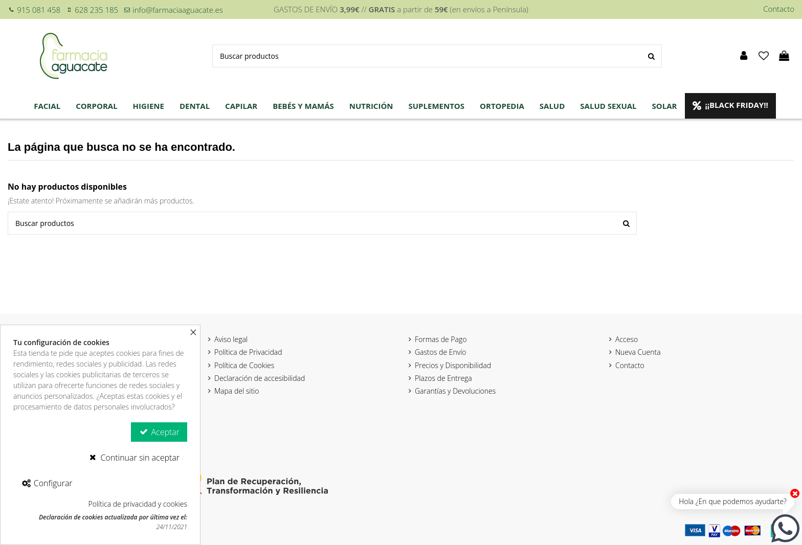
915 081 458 (38, 10)
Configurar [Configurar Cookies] (47, 483)
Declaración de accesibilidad (259, 378)
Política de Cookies (244, 365)
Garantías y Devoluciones (455, 391)
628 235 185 (96, 10)
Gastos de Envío (440, 352)
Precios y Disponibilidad (453, 365)
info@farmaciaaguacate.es (177, 10)
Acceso (626, 339)
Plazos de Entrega (443, 378)
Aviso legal (231, 339)
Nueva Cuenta (638, 352)
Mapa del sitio (236, 391)
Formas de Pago (440, 339)
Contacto (778, 9)
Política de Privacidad (248, 352)
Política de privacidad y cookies (137, 504)
